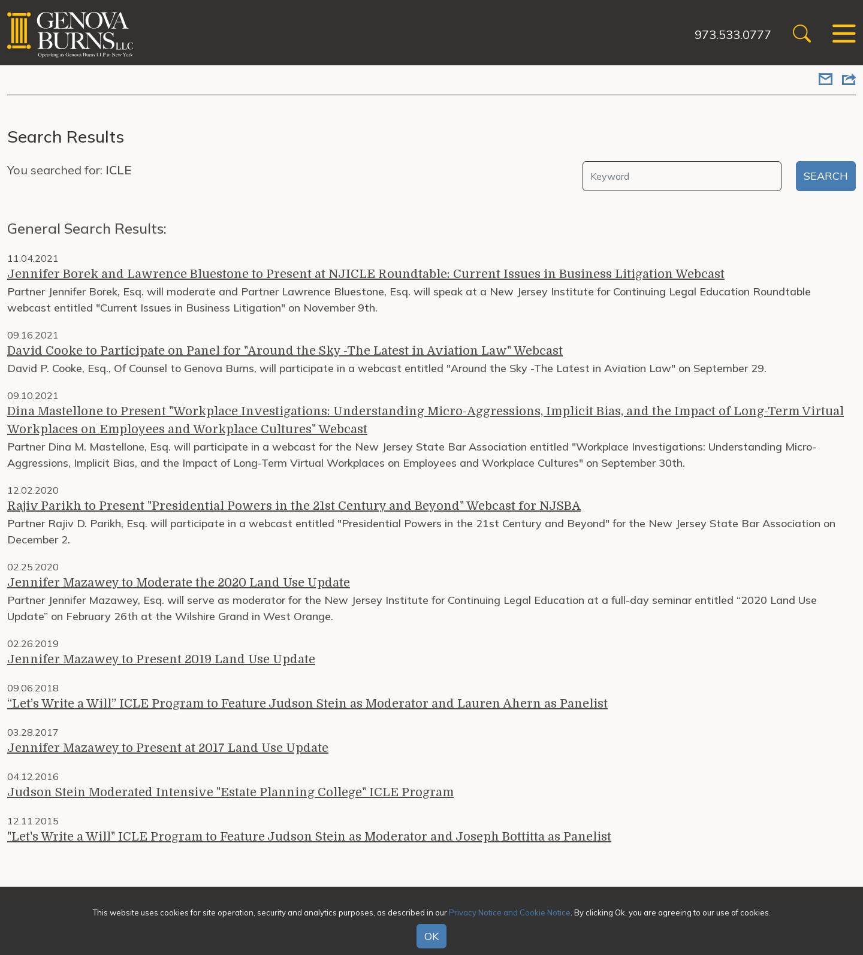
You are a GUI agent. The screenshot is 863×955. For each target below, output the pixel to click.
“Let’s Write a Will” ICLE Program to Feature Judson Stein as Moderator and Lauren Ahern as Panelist (307, 704)
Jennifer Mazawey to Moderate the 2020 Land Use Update (178, 583)
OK (431, 936)
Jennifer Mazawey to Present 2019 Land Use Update (161, 659)
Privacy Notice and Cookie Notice (510, 912)
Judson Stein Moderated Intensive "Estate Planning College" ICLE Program (230, 792)
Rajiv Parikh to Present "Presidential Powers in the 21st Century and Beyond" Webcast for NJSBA (294, 506)
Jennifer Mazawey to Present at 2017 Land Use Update (167, 748)
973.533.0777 (733, 34)
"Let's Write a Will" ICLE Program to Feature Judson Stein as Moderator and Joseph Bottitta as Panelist (309, 837)
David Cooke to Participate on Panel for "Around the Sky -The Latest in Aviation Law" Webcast (285, 351)
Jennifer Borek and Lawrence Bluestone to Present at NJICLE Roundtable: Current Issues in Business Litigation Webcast (366, 274)
